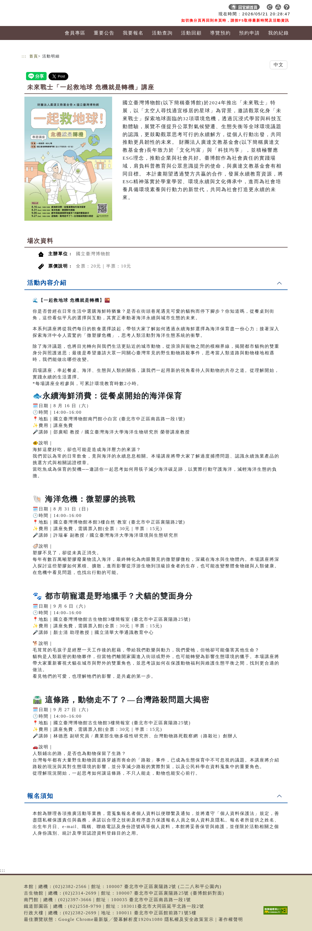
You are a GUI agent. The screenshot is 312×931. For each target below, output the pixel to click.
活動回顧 (191, 33)
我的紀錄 (278, 33)
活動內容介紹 (47, 282)
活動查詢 (162, 33)
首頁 (33, 56)
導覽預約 (220, 33)
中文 (278, 64)
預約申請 (249, 33)
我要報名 (133, 33)
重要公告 (104, 33)
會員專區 (75, 33)
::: (24, 56)
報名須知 (40, 795)
